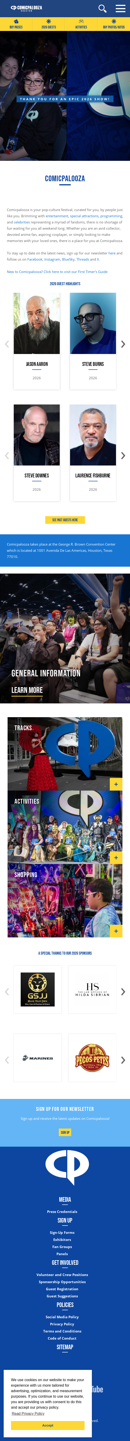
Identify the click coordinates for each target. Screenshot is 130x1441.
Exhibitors (62, 1239)
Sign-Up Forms (62, 1232)
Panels (62, 1254)
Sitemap (65, 1347)
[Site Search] (102, 8)
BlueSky (68, 259)
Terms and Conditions (62, 1331)
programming (111, 216)
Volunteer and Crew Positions (62, 1275)
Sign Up (65, 1132)
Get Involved (65, 1262)
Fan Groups (62, 1247)
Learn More (27, 689)
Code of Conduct (62, 1338)
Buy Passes (16, 24)
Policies (65, 1305)
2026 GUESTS (49, 24)
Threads (82, 259)
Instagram (52, 259)
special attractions (84, 216)
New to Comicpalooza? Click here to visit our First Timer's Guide (57, 271)
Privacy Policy (62, 1324)
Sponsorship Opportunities (62, 1282)
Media (65, 1199)
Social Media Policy (62, 1317)
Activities (81, 24)
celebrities (22, 222)
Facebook (34, 259)
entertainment (57, 216)
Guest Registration (62, 1289)
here (112, 253)
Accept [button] (47, 1425)
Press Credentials (62, 1211)
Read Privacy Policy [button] (28, 1414)
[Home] (24, 8)
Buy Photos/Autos (114, 24)
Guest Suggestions (62, 1296)
